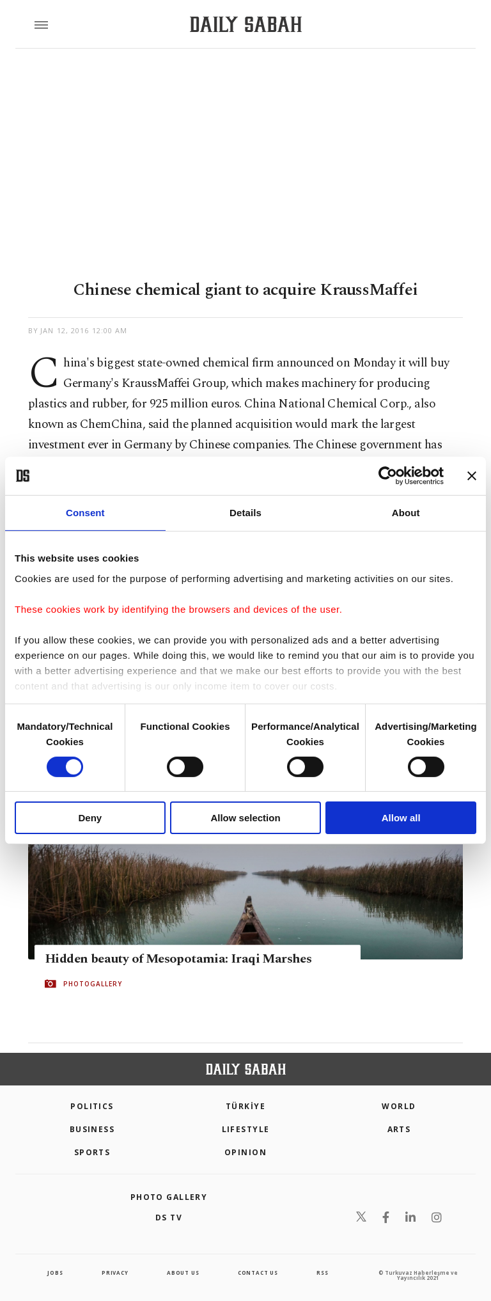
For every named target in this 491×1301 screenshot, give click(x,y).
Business (92, 1129)
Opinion (245, 1152)
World (399, 1106)
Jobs (55, 1272)
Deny (90, 817)
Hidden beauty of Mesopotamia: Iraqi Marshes (178, 958)
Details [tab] (245, 512)
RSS (322, 1272)
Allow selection (245, 817)
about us (183, 1272)
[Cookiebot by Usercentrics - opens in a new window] (388, 475)
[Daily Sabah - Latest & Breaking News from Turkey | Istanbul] (246, 25)
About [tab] (406, 512)
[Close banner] (471, 475)
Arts (399, 1129)
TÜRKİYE (245, 1106)
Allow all (401, 817)
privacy (115, 1272)
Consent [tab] (85, 512)
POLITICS (92, 1106)
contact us (258, 1272)
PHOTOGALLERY (92, 983)
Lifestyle (246, 1129)
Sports (92, 1152)
